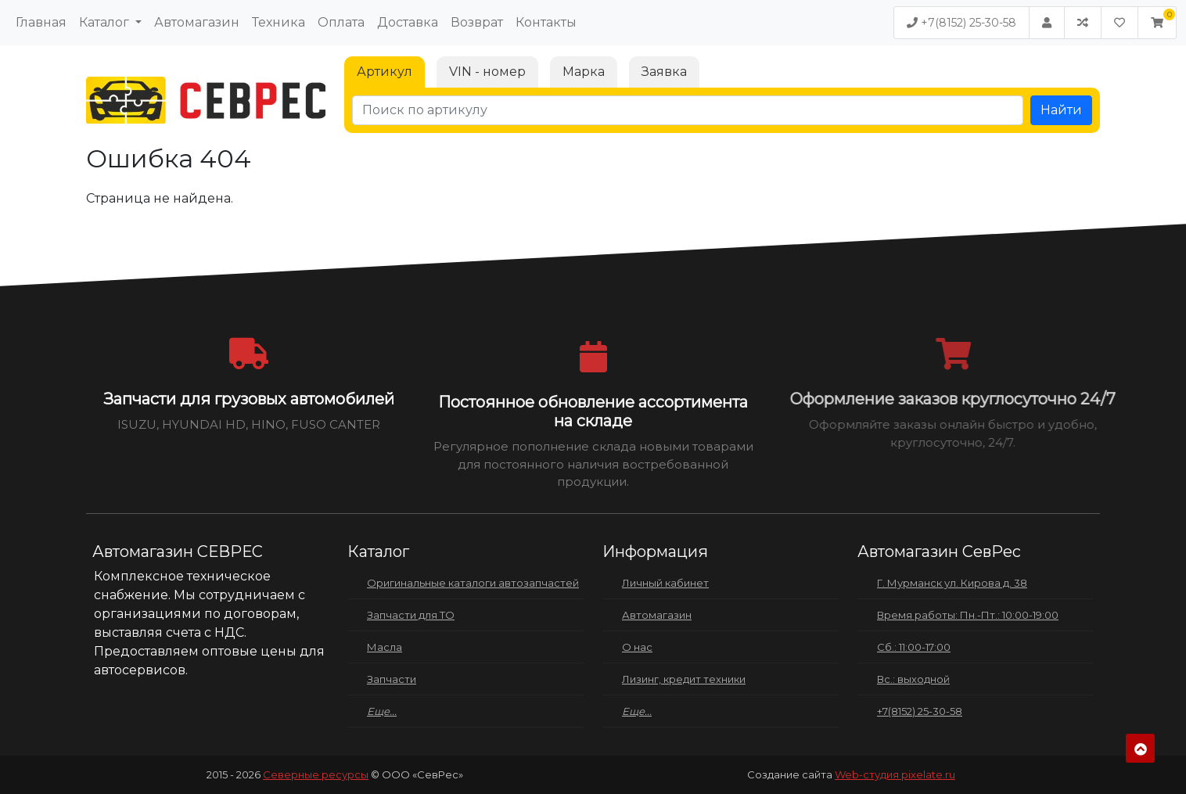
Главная (41, 22)
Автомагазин (196, 22)
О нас (637, 647)
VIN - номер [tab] (487, 71)
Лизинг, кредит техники (684, 679)
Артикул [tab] (384, 71)
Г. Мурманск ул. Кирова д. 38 (952, 583)
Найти (1061, 109)
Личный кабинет (665, 583)
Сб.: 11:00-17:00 (914, 647)
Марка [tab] (583, 71)
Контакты (546, 22)
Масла (384, 647)
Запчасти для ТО (411, 615)
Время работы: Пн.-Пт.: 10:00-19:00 (967, 615)
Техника (278, 22)
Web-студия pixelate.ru (895, 774)
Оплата (341, 22)
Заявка (664, 71)
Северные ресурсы (315, 774)
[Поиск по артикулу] (687, 110)
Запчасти (391, 679)
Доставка (407, 22)
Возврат (477, 22)
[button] (1157, 23)
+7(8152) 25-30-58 (961, 23)
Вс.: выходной (913, 679)
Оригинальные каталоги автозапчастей (473, 583)
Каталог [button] (105, 22)
